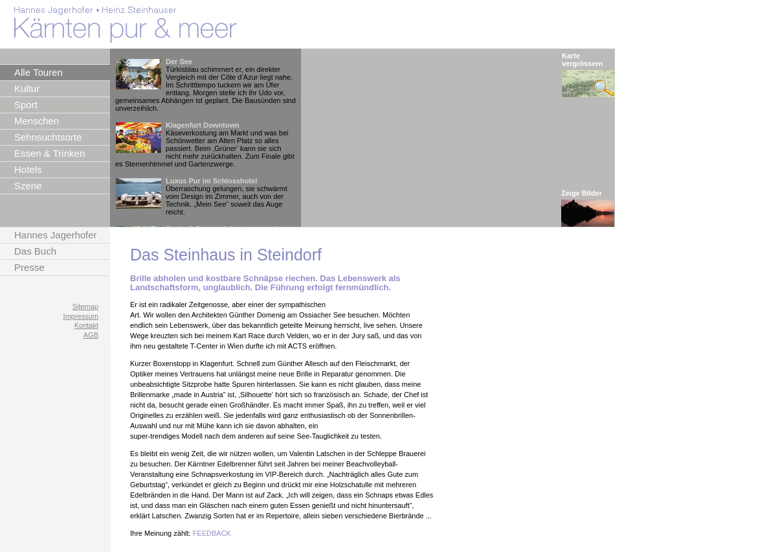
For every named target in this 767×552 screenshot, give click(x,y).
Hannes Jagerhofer (55, 234)
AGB (90, 335)
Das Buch (35, 251)
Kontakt (86, 325)
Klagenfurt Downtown (202, 125)
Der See (179, 61)
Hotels (28, 169)
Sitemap (85, 306)
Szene (28, 185)
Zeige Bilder (581, 193)
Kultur (26, 88)
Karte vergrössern (582, 59)
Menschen (36, 120)
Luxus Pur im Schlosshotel (211, 181)
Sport (26, 104)
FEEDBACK (212, 533)
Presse (29, 267)
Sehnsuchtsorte (48, 137)
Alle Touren (38, 72)
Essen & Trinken (49, 153)
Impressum (80, 316)
